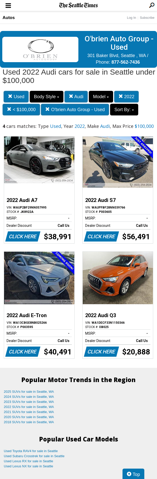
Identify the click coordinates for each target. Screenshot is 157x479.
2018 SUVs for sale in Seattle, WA (29, 422)
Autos (9, 17)
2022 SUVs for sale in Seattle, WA (29, 407)
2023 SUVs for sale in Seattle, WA (29, 402)
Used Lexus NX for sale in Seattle (28, 466)
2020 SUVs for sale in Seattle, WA (29, 417)
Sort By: (124, 109)
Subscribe (147, 18)
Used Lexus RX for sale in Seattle (28, 461)
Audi (76, 96)
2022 (126, 96)
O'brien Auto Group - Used (75, 109)
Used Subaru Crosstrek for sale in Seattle (34, 456)
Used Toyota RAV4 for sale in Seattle (31, 451)
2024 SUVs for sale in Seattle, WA (29, 397)
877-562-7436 (125, 62)
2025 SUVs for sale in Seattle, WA (29, 392)
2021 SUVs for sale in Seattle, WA (29, 412)
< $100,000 (21, 109)
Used (16, 96)
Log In (131, 18)
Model (101, 96)
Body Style (46, 96)
